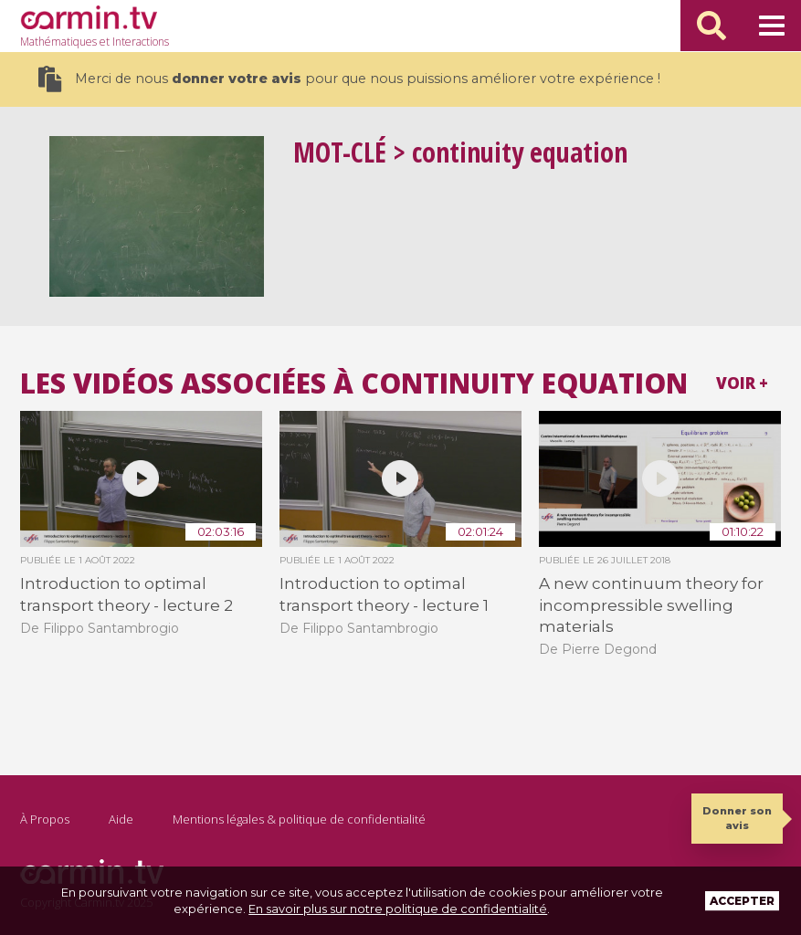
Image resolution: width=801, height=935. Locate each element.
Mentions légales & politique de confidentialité (299, 819)
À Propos (44, 819)
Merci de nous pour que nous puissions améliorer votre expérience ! (349, 79)
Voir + (742, 383)
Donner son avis (737, 817)
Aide (121, 819)
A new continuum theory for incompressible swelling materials (651, 605)
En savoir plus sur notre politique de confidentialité (397, 908)
